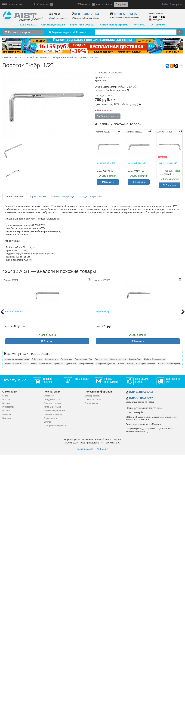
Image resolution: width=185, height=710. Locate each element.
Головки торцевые (118, 359)
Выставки (6, 418)
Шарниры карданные (145, 364)
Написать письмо (12, 4)
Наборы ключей (86, 364)
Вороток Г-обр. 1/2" (106, 163)
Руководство (8, 407)
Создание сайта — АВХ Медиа (92, 449)
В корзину (108, 182)
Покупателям (51, 391)
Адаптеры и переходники (169, 364)
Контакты (139, 24)
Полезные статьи (93, 399)
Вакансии (6, 414)
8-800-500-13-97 (125, 14)
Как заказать (28, 24)
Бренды (6, 403)
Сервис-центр (50, 418)
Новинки (79, 32)
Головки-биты (135, 359)
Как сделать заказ (52, 399)
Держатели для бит (83, 359)
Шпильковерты (51, 359)
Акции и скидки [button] (60, 32)
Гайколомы (37, 359)
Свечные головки (125, 364)
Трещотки (58, 364)
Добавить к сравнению (108, 72)
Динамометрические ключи (17, 359)
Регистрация (176, 4)
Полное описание (14, 196)
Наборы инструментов (105, 364)
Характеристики (38, 196)
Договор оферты (92, 396)
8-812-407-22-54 (87, 14)
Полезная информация (63, 196)
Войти (165, 4)
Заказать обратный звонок (85, 18)
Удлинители (70, 364)
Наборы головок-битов (41, 364)
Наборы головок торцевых (16, 364)
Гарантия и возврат (82, 24)
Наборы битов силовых (154, 359)
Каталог (47, 422)
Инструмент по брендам (55, 425)
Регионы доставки (52, 407)
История (6, 399)
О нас (5, 396)
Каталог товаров (17, 32)
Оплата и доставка (53, 24)
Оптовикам (158, 24)
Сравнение (43, 4)
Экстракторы (66, 359)
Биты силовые (101, 359)
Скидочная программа (114, 24)
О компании (9, 391)
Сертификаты (91, 403)
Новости (6, 410)
